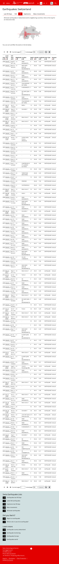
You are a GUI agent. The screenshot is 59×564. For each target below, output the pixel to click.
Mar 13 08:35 (7, 122)
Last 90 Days (8, 14)
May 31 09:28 (7, 295)
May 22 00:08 (7, 110)
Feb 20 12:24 (7, 138)
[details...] (8, 61)
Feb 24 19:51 (7, 465)
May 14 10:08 (7, 481)
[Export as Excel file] (46, 52)
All (20, 14)
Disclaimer (12, 558)
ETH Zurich (10, 560)
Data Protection (21, 558)
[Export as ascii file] (49, 52)
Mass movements (39, 14)
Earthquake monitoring (13, 533)
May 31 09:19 (7, 190)
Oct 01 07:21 (7, 353)
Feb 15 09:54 (7, 317)
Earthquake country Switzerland (16, 529)
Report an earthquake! (13, 518)
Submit (41, 52)
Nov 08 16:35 (7, 194)
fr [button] (44, 3)
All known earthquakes (13, 510)
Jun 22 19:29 (7, 275)
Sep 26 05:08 (7, 211)
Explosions (27, 14)
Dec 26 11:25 (7, 411)
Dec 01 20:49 (7, 313)
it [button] (46, 3)
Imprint (5, 558)
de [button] (38, 3)
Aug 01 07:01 (7, 367)
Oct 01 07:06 (7, 118)
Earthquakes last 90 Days (14, 497)
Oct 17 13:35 (7, 395)
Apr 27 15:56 (7, 106)
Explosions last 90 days (13, 504)
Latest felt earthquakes (13, 501)
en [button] (41, 3)
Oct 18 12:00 (7, 403)
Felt (16, 14)
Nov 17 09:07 (7, 383)
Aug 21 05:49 (7, 435)
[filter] (4, 59)
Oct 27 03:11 (7, 309)
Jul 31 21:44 (6, 469)
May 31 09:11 (7, 271)
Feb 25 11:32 (7, 415)
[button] (6, 3)
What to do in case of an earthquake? (17, 522)
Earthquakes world (12, 539)
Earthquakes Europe (13, 536)
